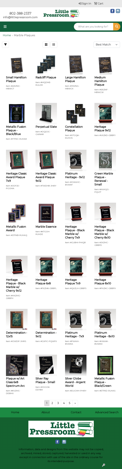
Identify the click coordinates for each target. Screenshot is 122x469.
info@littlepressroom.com (20, 17)
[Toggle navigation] (5, 26)
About (45, 412)
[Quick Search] (93, 26)
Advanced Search (107, 412)
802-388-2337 (20, 13)
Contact (76, 412)
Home (15, 412)
